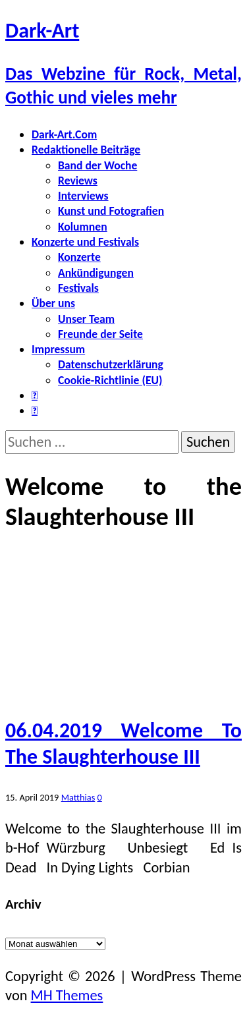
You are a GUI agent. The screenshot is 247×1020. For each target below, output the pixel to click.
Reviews (77, 180)
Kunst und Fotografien (111, 211)
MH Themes (67, 995)
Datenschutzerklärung (110, 364)
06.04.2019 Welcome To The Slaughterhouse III (123, 744)
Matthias (78, 797)
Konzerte (79, 257)
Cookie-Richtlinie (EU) (110, 380)
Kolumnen (82, 226)
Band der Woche (97, 165)
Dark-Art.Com (64, 134)
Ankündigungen (96, 273)
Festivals (78, 288)
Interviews (83, 195)
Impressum (58, 349)
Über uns (53, 303)
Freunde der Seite (100, 334)
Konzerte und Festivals (85, 242)
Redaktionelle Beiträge (86, 149)
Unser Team (86, 319)
